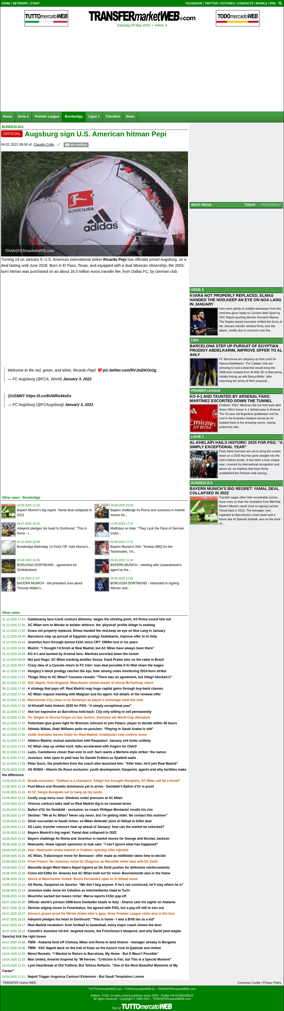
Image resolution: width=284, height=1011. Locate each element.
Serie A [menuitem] (23, 116)
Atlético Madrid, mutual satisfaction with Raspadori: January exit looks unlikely (89, 741)
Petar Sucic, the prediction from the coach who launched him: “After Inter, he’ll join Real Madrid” (103, 763)
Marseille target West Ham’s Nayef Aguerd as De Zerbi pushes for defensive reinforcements (99, 867)
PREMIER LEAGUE (205, 391)
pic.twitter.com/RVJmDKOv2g (129, 370)
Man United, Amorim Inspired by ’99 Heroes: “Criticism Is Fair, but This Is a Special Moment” (100, 959)
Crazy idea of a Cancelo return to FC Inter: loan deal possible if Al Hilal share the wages (96, 665)
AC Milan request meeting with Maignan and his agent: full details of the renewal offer (94, 694)
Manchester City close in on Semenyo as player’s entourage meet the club (85, 700)
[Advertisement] (42, 451)
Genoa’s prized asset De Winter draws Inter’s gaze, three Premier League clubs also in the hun (101, 914)
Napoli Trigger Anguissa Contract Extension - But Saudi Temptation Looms (86, 977)
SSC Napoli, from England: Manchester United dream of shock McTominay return (91, 683)
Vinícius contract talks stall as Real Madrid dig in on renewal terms (79, 804)
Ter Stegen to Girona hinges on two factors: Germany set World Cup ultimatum (89, 717)
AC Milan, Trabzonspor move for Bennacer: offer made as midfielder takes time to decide (97, 856)
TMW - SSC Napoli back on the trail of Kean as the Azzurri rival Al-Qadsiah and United (94, 948)
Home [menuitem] (7, 116)
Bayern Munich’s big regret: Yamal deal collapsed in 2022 (72, 832)
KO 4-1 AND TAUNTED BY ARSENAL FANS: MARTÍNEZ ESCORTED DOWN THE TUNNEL (231, 398)
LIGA (195, 340)
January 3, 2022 (77, 379)
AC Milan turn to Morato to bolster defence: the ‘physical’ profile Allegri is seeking (91, 625)
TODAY (250, 205)
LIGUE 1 (197, 437)
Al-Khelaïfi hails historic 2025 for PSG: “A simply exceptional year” (80, 706)
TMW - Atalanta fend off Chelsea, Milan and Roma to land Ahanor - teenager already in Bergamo (102, 942)
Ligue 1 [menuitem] (94, 116)
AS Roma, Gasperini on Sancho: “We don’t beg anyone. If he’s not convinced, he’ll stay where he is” (106, 885)
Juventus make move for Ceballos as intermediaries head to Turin (79, 890)
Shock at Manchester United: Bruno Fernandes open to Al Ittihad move (83, 879)
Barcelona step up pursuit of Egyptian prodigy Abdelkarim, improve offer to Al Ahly (92, 636)
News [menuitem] (130, 116)
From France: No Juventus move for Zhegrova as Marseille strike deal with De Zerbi (93, 861)
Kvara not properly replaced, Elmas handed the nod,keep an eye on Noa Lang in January (96, 631)
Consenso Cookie (249, 982)
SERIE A (197, 290)
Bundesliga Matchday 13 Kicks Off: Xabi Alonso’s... (54, 547)
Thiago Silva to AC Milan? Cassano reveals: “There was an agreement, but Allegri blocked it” (100, 677)
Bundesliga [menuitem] (74, 116)
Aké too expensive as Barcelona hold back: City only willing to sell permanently (90, 712)
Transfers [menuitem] (112, 116)
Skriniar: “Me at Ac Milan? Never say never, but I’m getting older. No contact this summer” (98, 815)
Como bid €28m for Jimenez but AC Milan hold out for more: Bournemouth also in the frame (99, 873)
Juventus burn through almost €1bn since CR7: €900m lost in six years (83, 642)
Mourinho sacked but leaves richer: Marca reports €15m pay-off (77, 896)
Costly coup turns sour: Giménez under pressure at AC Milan (75, 798)
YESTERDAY (271, 205)
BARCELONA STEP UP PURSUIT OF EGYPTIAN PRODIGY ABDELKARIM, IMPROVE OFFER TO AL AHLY (236, 350)
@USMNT (16, 396)
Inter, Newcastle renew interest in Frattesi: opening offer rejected (78, 850)
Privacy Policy (272, 982)
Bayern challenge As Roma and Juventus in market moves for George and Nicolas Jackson (99, 838)
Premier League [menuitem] (47, 116)
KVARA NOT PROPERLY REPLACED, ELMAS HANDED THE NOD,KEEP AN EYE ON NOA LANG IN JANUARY (235, 299)
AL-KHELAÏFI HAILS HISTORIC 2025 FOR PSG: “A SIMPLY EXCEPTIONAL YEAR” (236, 444)
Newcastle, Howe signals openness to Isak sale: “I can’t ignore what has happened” (93, 844)
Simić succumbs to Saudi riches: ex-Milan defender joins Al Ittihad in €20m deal (90, 821)
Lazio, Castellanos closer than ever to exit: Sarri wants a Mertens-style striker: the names (97, 752)
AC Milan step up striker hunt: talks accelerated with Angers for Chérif (82, 746)
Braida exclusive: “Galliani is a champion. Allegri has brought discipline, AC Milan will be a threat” (104, 781)
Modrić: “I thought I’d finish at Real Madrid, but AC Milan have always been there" (91, 648)
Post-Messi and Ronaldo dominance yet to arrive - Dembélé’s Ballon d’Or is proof (91, 786)
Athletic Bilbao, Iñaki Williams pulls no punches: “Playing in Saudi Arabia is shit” (91, 729)
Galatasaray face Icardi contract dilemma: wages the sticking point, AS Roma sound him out (99, 619)
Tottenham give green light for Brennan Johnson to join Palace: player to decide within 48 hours (102, 723)
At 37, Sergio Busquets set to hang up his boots (65, 792)
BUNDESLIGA (202, 483)
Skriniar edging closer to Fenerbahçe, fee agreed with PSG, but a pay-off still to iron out (96, 908)
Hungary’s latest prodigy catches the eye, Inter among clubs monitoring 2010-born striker (97, 671)
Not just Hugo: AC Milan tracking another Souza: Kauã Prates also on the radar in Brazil (96, 660)
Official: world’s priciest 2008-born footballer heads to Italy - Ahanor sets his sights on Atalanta (101, 902)
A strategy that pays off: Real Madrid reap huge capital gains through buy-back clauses (95, 688)
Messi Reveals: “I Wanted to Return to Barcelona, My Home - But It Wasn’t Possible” (93, 954)
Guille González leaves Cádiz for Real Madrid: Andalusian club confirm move (87, 735)
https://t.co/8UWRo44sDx (48, 396)
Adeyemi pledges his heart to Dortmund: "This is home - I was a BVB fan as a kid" (91, 919)
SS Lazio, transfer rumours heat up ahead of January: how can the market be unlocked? (96, 827)
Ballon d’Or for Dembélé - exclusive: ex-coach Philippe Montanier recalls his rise (90, 810)
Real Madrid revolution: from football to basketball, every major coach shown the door (95, 925)
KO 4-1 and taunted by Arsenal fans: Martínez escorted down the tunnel (83, 654)
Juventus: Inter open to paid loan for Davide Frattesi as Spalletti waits (82, 758)
